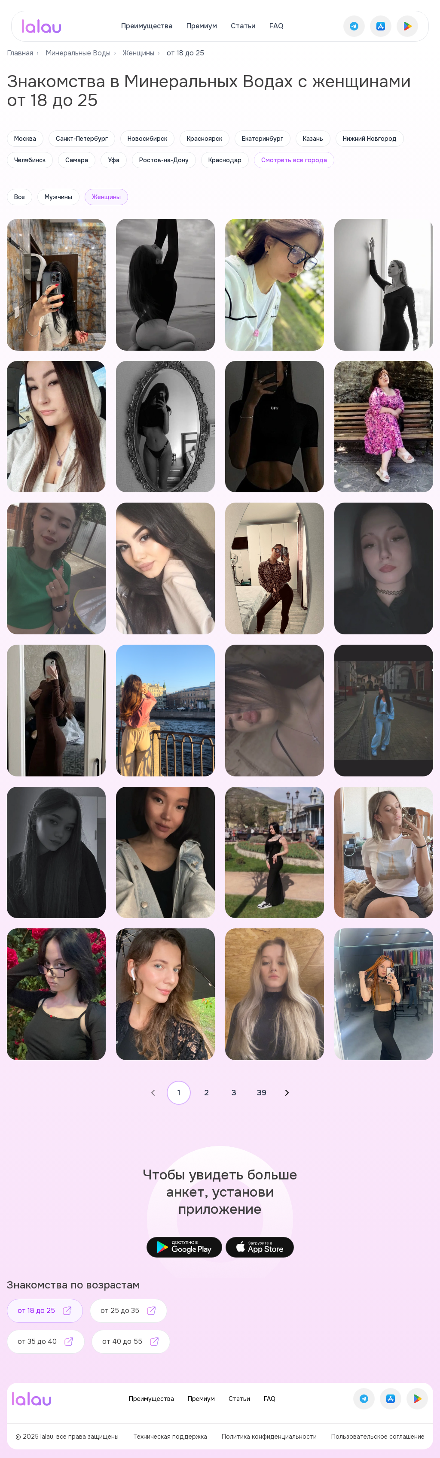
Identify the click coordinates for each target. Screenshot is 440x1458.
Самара (76, 160)
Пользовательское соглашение (378, 1436)
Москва (25, 138)
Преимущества (147, 25)
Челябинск (30, 160)
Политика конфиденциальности (269, 1436)
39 (261, 1092)
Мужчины (58, 197)
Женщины (138, 53)
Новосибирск (147, 138)
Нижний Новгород (370, 138)
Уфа (113, 160)
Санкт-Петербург (82, 138)
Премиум (201, 25)
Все (19, 197)
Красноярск (204, 138)
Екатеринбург (262, 138)
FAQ (276, 25)
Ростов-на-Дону (164, 160)
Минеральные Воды (78, 53)
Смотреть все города (294, 160)
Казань (313, 138)
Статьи (243, 25)
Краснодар (224, 160)
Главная (20, 53)
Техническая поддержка (170, 1436)
